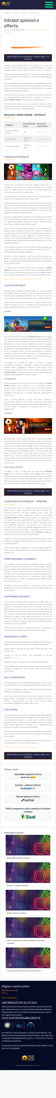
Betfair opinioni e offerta (28, 796)
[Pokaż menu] (49, 5)
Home (7, 13)
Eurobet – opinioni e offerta (28, 785)
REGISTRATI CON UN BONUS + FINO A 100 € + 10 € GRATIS (28, 58)
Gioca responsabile (9, 997)
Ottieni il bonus (42, 132)
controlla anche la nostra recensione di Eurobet (20, 747)
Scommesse (34, 13)
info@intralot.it (17, 658)
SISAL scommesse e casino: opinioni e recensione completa (28, 810)
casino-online (30, 30)
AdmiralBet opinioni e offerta (28, 774)
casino (15, 13)
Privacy (5, 993)
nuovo (24, 13)
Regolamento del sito (10, 990)
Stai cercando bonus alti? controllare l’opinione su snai (22, 279)
